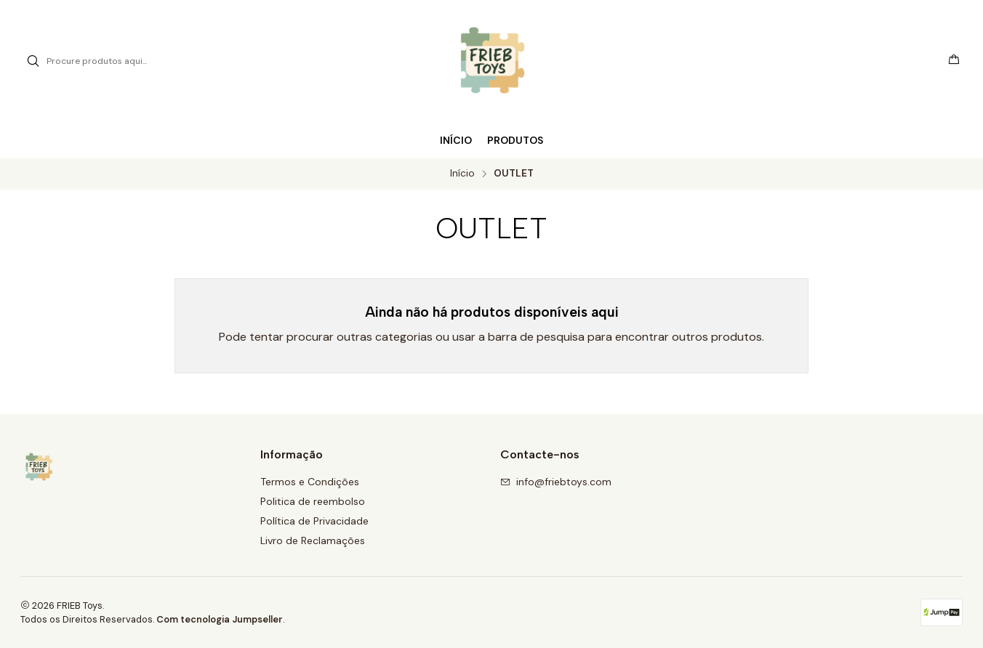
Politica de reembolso (312, 501)
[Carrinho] (954, 61)
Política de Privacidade (314, 520)
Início (462, 174)
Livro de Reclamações (312, 540)
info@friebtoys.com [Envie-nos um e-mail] (555, 481)
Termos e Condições (309, 481)
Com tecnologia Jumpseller (219, 619)
